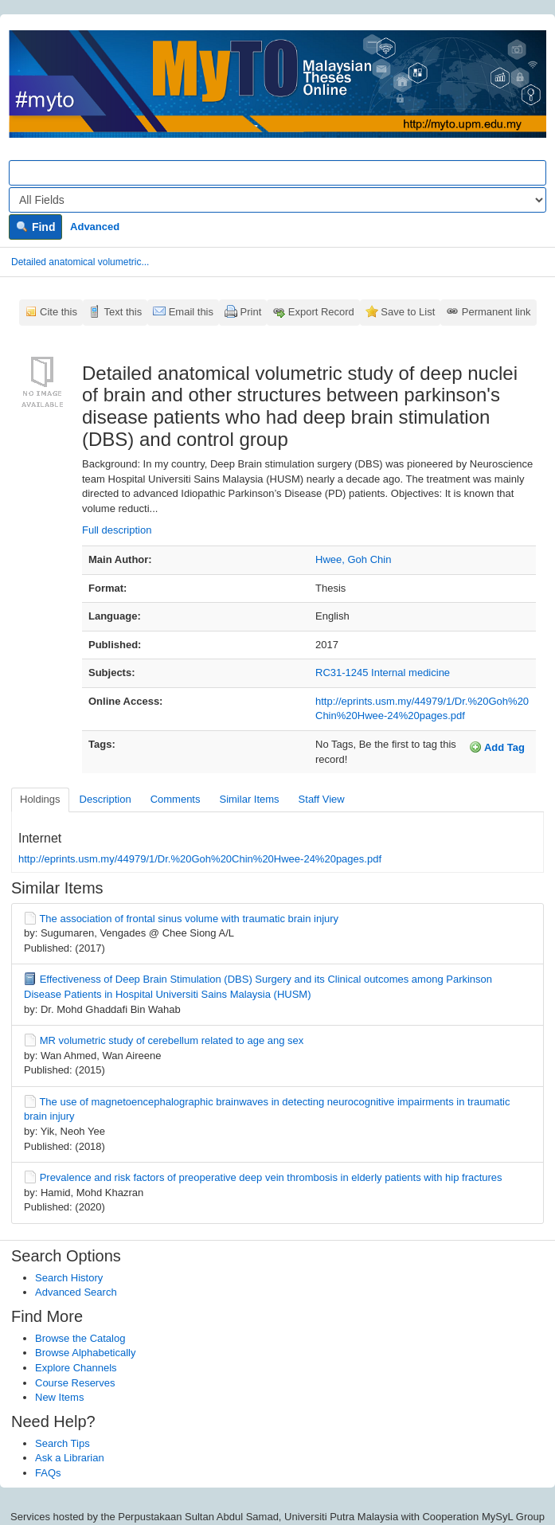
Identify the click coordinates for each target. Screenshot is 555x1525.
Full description (116, 530)
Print (251, 312)
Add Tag (497, 747)
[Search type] (277, 200)
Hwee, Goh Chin (353, 559)
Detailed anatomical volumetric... (80, 262)
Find (35, 227)
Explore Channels (76, 1368)
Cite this (58, 312)
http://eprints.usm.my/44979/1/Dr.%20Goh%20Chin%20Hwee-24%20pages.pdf (199, 859)
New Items (59, 1397)
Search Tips (62, 1443)
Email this (191, 312)
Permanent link (496, 312)
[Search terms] (277, 173)
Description (105, 799)
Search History (69, 1278)
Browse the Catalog (80, 1338)
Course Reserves (75, 1383)
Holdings (40, 799)
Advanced (94, 227)
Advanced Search (76, 1292)
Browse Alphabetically (85, 1353)
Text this (123, 312)
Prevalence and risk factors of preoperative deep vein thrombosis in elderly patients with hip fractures (271, 1177)
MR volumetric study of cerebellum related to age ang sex (172, 1040)
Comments (175, 799)
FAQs (48, 1473)
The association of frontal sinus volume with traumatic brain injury (188, 919)
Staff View (322, 799)
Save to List (408, 312)
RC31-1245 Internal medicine (382, 672)
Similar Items (249, 799)
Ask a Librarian (69, 1458)
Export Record (321, 312)
